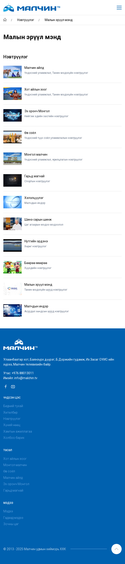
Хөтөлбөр (10, 412)
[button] (116, 549)
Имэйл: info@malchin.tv (20, 378)
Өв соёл (9, 471)
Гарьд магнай (13, 490)
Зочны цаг (11, 524)
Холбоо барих (13, 437)
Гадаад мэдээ (13, 518)
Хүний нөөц (11, 425)
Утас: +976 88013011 (18, 373)
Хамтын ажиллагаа (17, 431)
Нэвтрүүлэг (12, 418)
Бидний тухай (13, 406)
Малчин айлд (13, 478)
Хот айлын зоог (15, 458)
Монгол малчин (15, 465)
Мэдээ (8, 511)
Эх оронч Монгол (16, 484)
